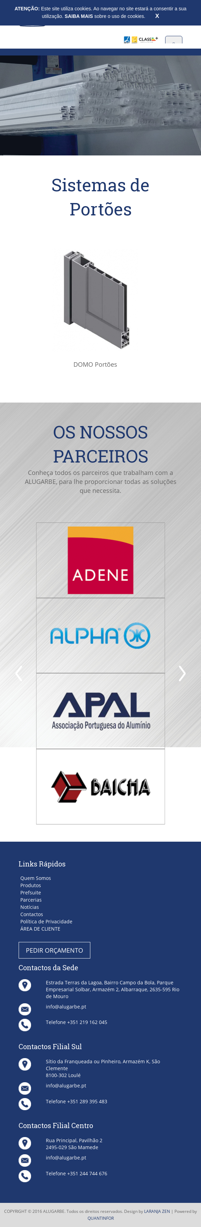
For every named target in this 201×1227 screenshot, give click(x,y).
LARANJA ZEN (157, 1211)
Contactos (31, 914)
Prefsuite (30, 892)
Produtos (30, 885)
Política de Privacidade (46, 921)
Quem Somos (35, 878)
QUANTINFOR (101, 1218)
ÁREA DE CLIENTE (40, 928)
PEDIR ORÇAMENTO (54, 950)
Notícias (29, 907)
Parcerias (31, 899)
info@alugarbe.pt (66, 1006)
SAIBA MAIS (79, 16)
